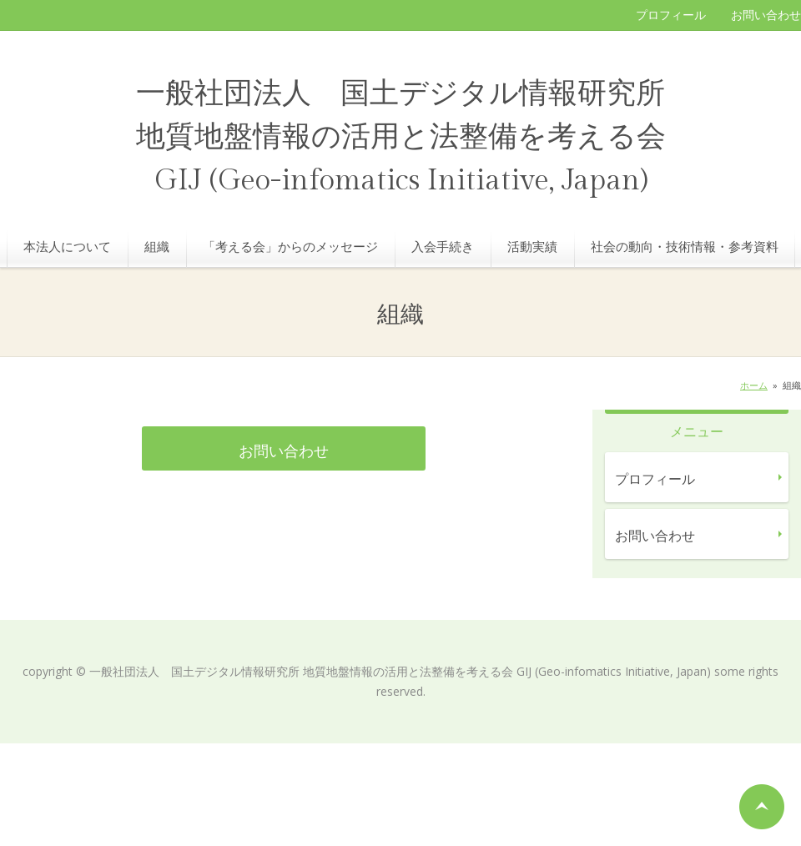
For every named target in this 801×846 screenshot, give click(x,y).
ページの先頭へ (761, 806)
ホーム (754, 385)
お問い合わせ (766, 15)
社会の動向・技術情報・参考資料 (684, 246)
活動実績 (532, 246)
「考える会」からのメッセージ (290, 246)
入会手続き (442, 246)
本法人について (67, 246)
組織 (156, 246)
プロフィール (671, 15)
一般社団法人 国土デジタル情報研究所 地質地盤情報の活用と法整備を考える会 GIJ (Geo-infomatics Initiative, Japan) (401, 137)
